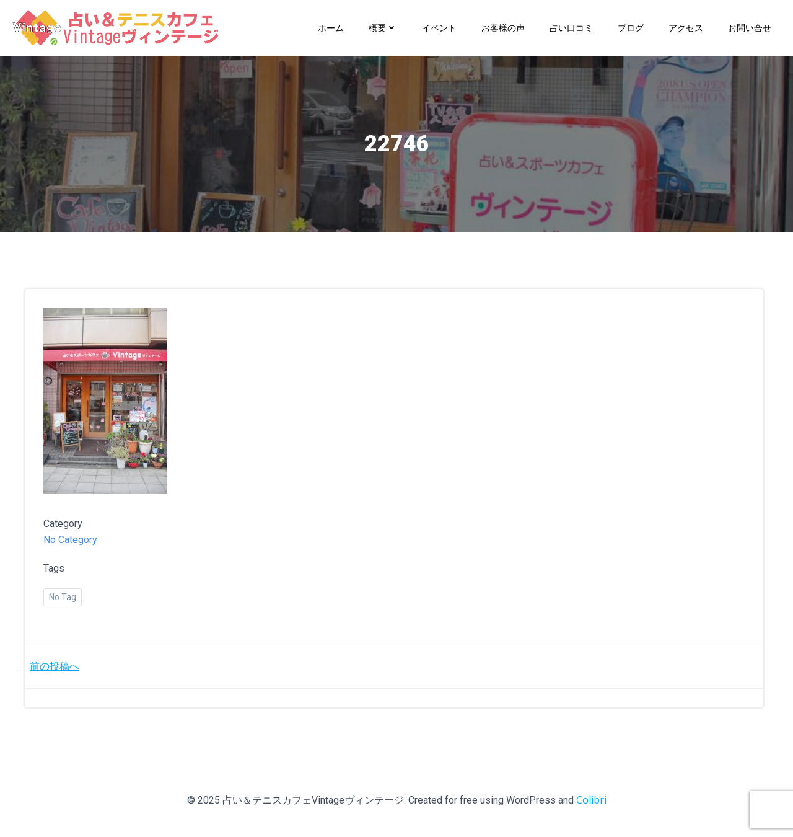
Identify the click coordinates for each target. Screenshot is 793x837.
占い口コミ (571, 27)
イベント (439, 27)
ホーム (331, 27)
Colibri (591, 800)
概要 (383, 27)
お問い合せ (749, 27)
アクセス (685, 27)
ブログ (631, 27)
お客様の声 (503, 27)
